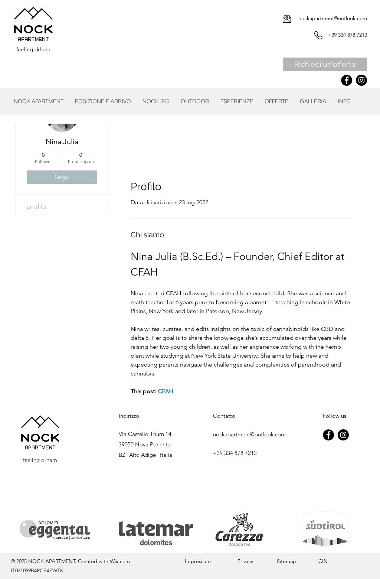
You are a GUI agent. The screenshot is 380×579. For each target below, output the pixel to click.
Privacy (245, 561)
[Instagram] (361, 80)
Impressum (198, 561)
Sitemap (285, 561)
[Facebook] (346, 80)
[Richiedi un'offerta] (325, 64)
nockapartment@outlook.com (332, 18)
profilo (36, 206)
